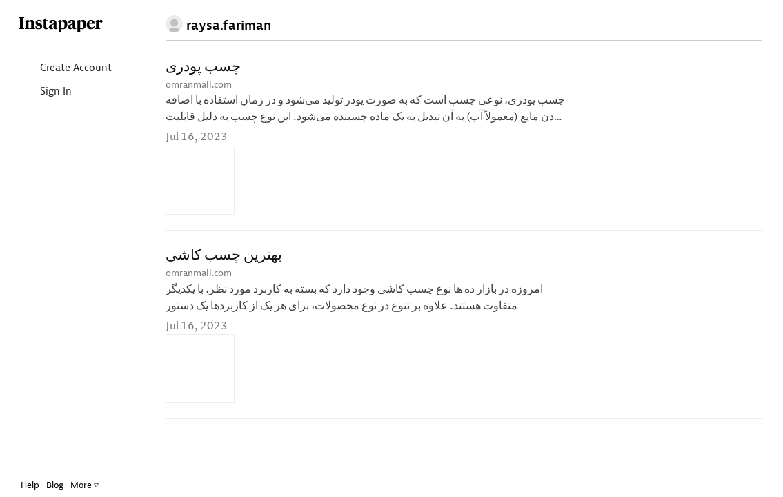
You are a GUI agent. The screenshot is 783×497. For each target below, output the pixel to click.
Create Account (75, 69)
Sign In (55, 92)
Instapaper (71, 25)
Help (40, 485)
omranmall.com (199, 84)
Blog (65, 485)
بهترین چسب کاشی (224, 255)
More (95, 485)
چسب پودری (203, 67)
